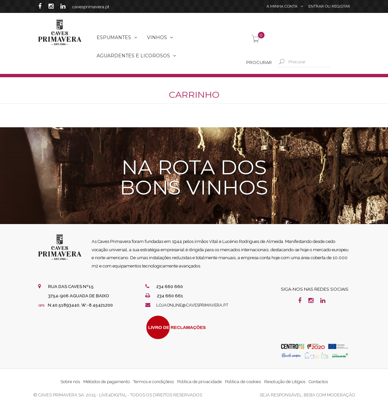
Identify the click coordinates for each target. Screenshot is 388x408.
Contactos (318, 381)
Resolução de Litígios (284, 381)
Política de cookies (243, 381)
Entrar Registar (329, 6)
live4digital (112, 394)
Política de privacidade (199, 381)
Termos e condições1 (153, 381)
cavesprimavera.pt (90, 6)
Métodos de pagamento (106, 381)
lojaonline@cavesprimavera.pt (194, 305)
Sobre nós (70, 381)
